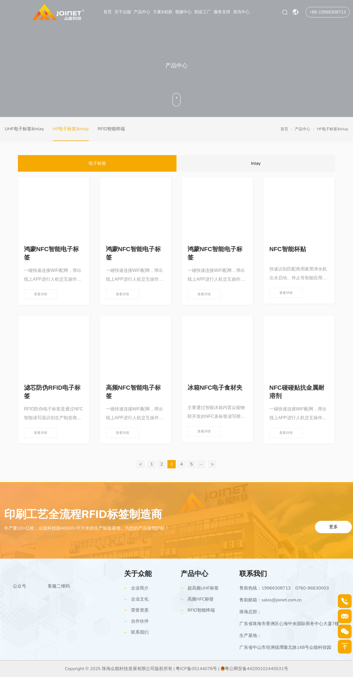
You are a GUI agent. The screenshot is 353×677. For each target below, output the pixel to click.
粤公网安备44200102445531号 (256, 669)
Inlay (256, 163)
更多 (333, 527)
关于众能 (122, 12)
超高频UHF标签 (203, 588)
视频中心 (183, 12)
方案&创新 (162, 12)
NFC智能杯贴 (287, 249)
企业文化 (140, 599)
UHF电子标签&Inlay (24, 129)
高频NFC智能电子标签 (133, 391)
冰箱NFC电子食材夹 (215, 387)
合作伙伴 (140, 621)
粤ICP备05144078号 (196, 669)
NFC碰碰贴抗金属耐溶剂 (296, 391)
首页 (107, 12)
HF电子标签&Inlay (71, 129)
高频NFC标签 (201, 599)
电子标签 (97, 163)
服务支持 (222, 12)
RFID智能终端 (111, 129)
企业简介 (140, 588)
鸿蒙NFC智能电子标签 (51, 253)
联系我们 (140, 632)
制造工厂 (202, 12)
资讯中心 (241, 12)
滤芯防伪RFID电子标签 (52, 391)
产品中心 (142, 12)
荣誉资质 (140, 610)
